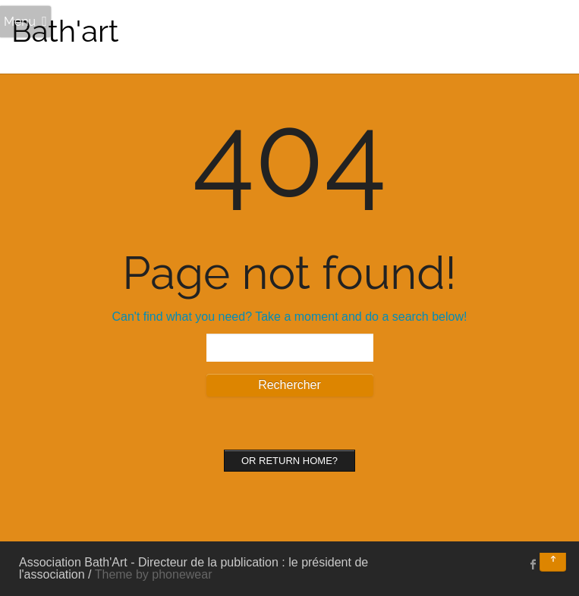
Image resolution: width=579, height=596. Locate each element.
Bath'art (64, 31)
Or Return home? (289, 460)
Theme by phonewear (153, 574)
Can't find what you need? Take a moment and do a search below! (289, 316)
